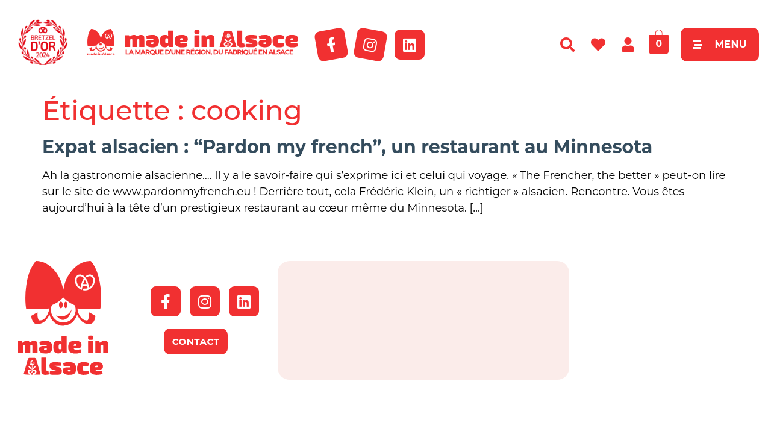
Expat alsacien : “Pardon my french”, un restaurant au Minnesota (347, 147)
